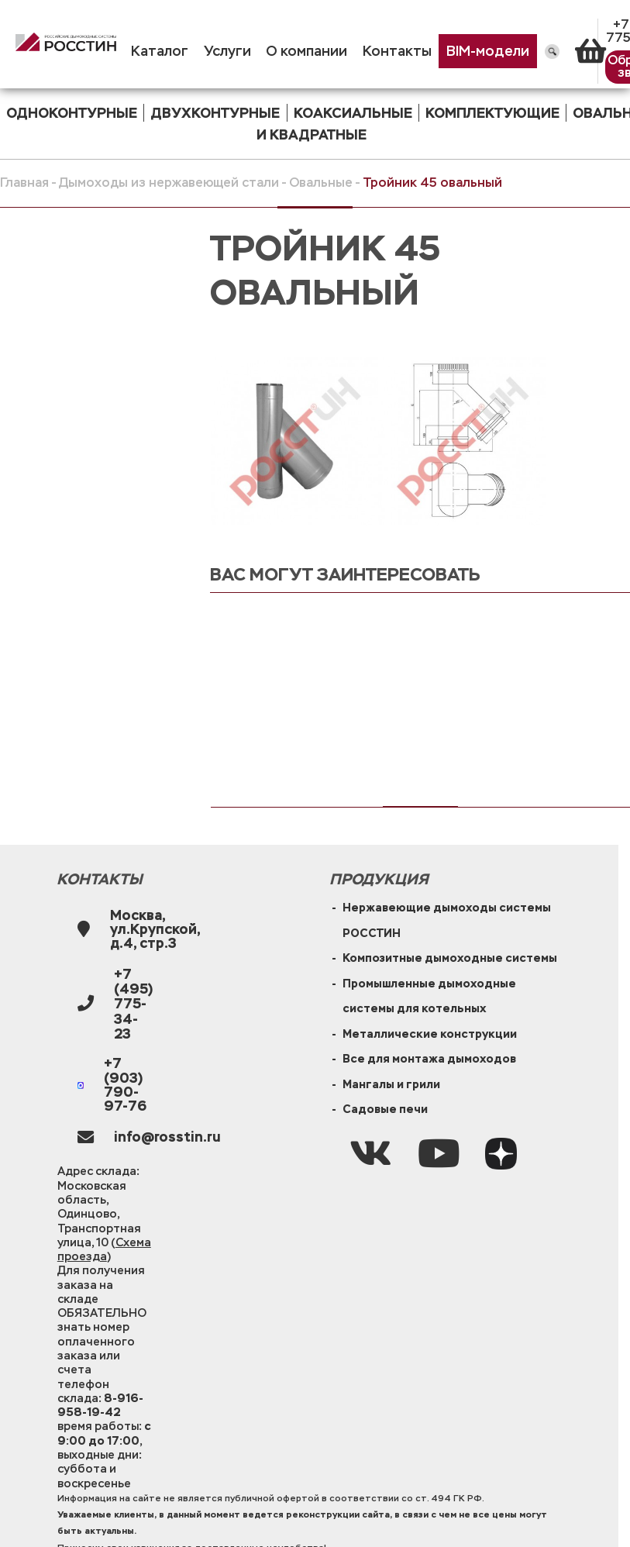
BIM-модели (487, 51)
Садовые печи (385, 1108)
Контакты (397, 51)
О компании (306, 51)
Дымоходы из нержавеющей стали (169, 182)
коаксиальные (353, 113)
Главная (24, 182)
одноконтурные (71, 113)
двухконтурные (215, 113)
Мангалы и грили (391, 1084)
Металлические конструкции (430, 1033)
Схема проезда (104, 1249)
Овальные (321, 182)
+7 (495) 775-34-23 (133, 1003)
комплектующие (492, 113)
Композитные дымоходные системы (450, 957)
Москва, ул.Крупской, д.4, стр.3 (155, 929)
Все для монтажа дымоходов (429, 1058)
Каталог (159, 51)
